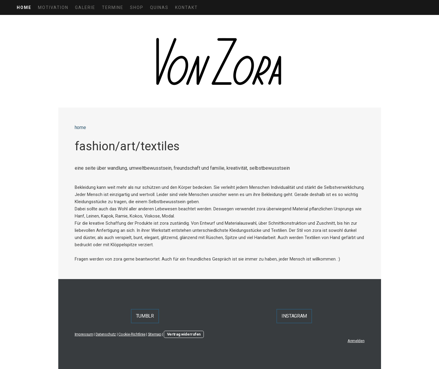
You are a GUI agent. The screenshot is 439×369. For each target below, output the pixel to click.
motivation (53, 7)
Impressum (84, 334)
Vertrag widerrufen (184, 334)
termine (112, 7)
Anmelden (356, 341)
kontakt (186, 7)
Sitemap (154, 334)
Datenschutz (106, 334)
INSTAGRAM (294, 316)
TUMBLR (145, 316)
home (24, 7)
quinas (159, 7)
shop (136, 7)
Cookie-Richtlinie (132, 334)
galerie (85, 7)
